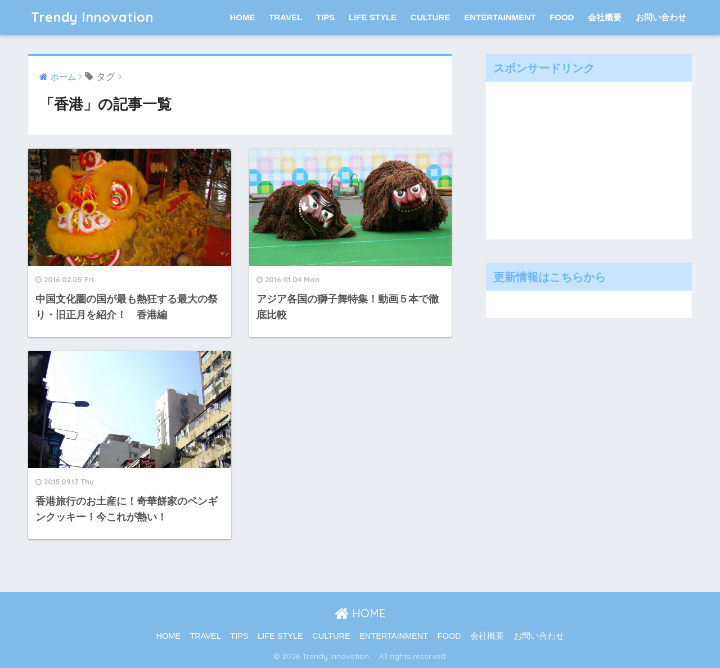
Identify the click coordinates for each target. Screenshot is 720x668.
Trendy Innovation (99, 17)
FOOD (562, 17)
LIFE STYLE (373, 17)
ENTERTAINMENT (500, 17)
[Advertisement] (576, 157)
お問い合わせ (661, 17)
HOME (242, 17)
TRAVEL (285, 17)
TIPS (325, 17)
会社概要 (605, 17)
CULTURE (431, 17)
